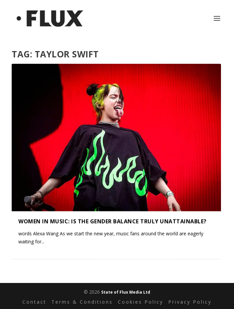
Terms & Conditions (82, 302)
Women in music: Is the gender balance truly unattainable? (112, 221)
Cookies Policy (140, 302)
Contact (34, 302)
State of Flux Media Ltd (125, 292)
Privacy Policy (190, 302)
